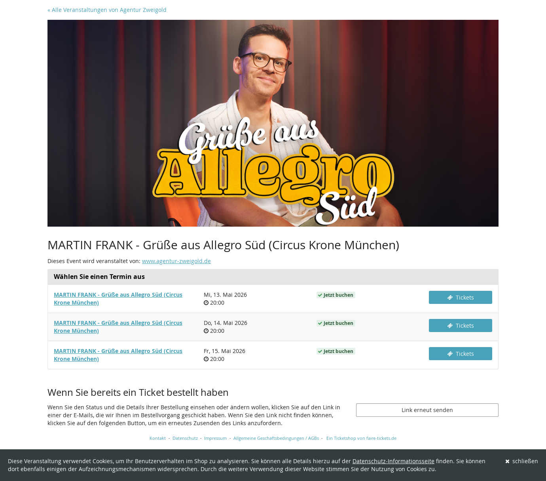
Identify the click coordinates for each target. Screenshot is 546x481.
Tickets (460, 297)
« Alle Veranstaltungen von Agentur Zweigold (107, 9)
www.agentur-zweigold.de (176, 261)
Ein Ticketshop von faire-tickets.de (361, 438)
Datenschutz (185, 438)
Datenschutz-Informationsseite (393, 461)
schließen (521, 461)
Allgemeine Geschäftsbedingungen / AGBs (276, 438)
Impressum (215, 438)
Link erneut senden (427, 410)
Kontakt (158, 438)
